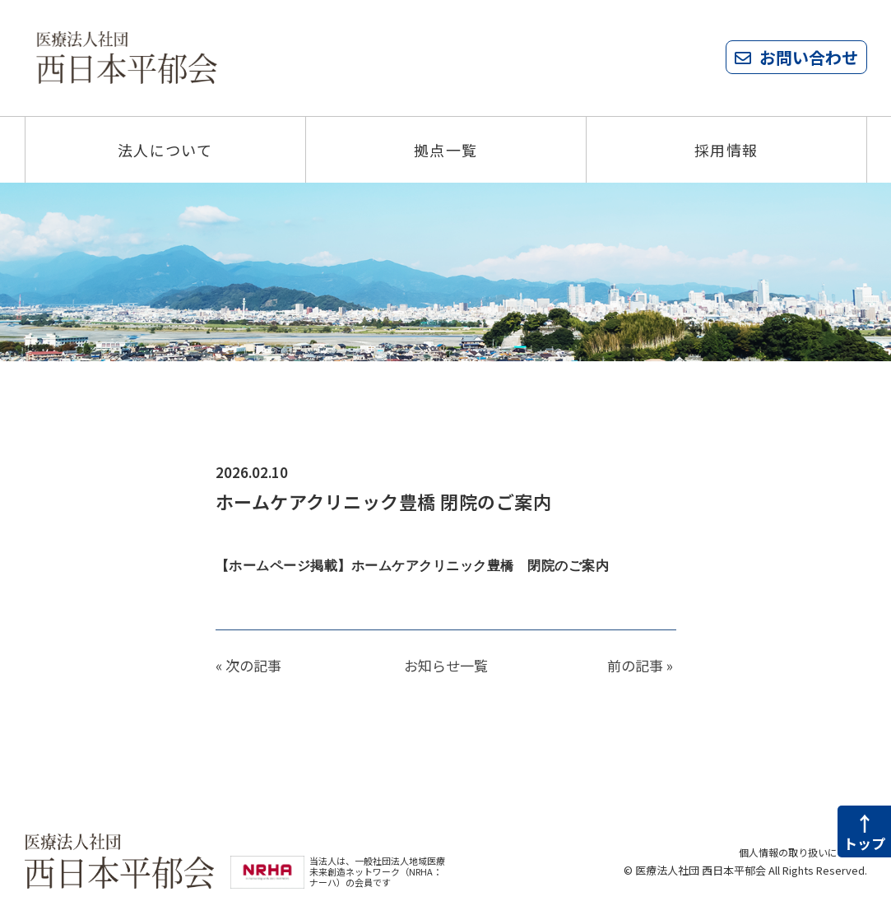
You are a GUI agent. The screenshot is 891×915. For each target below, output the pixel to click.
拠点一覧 (446, 149)
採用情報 (726, 149)
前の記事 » (640, 665)
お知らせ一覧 (446, 665)
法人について (165, 149)
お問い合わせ (808, 57)
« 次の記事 (248, 665)
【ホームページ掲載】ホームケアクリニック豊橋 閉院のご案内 (424, 566)
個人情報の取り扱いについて (797, 852)
